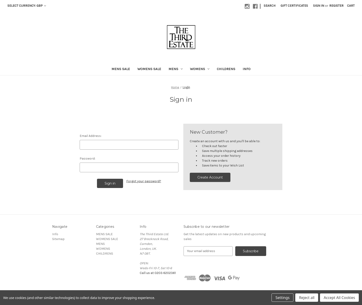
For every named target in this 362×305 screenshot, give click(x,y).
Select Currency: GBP (26, 6)
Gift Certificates (294, 6)
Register (336, 6)
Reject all (306, 297)
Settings (282, 297)
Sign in (318, 6)
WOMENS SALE (149, 69)
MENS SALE (121, 69)
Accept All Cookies (339, 297)
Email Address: (91, 136)
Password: (87, 158)
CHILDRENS (226, 69)
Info (246, 69)
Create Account (210, 177)
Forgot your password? (143, 181)
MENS (176, 69)
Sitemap (58, 239)
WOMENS (199, 69)
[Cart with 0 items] (350, 5)
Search (269, 6)
